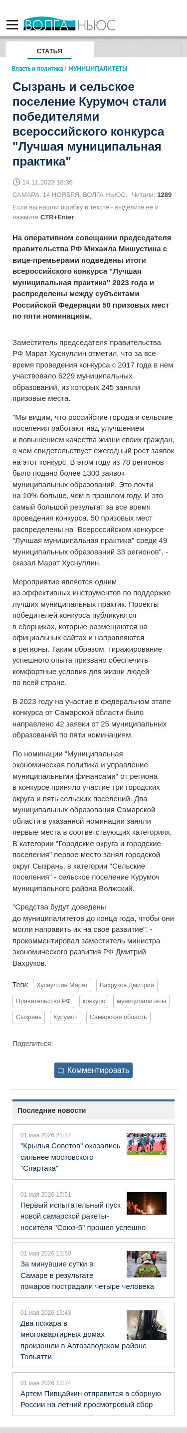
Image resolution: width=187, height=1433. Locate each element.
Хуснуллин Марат (62, 985)
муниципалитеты (141, 1001)
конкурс (94, 1001)
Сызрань (28, 1017)
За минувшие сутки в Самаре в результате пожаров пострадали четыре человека (87, 1274)
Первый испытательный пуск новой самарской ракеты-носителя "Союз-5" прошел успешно (83, 1216)
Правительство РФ (43, 1001)
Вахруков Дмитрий (127, 985)
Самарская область (118, 1017)
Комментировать (94, 1070)
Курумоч (65, 1017)
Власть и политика (37, 68)
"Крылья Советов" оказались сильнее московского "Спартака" (70, 1156)
